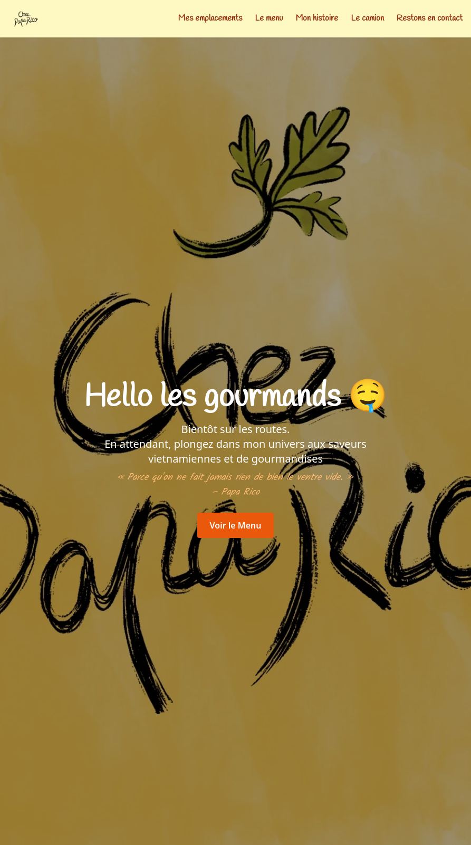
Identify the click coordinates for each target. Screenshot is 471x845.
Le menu (269, 18)
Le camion (367, 18)
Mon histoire (317, 18)
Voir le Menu (236, 525)
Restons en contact (430, 18)
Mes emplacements (210, 18)
